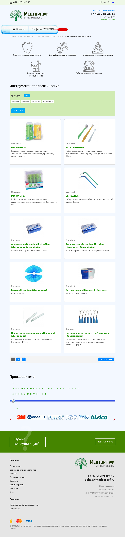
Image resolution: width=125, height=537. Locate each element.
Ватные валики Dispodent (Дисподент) (88, 290)
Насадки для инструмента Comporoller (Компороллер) (88, 334)
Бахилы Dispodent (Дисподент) (29, 290)
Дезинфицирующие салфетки (23, 470)
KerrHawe (70, 329)
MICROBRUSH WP (75, 147)
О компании (15, 466)
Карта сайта (15, 509)
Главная (14, 460)
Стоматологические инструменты (98, 49)
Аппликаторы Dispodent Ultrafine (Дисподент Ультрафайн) (85, 245)
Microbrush (16, 144)
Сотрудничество (17, 477)
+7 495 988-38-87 (102, 14)
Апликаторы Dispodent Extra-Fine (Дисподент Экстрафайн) (30, 245)
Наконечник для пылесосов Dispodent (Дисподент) (33, 334)
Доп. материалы (17, 485)
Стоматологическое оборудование (36, 68)
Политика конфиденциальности (24, 505)
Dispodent (15, 240)
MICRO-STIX (18, 196)
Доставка (14, 474)
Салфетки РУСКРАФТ (42, 29)
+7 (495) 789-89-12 (101, 476)
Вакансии (14, 481)
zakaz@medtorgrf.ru (99, 480)
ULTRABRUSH (73, 196)
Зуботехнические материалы (89, 67)
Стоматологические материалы (27, 49)
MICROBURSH (18, 147)
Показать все (106, 359)
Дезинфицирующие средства (62, 49)
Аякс (12, 492)
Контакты (14, 488)
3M (16, 409)
